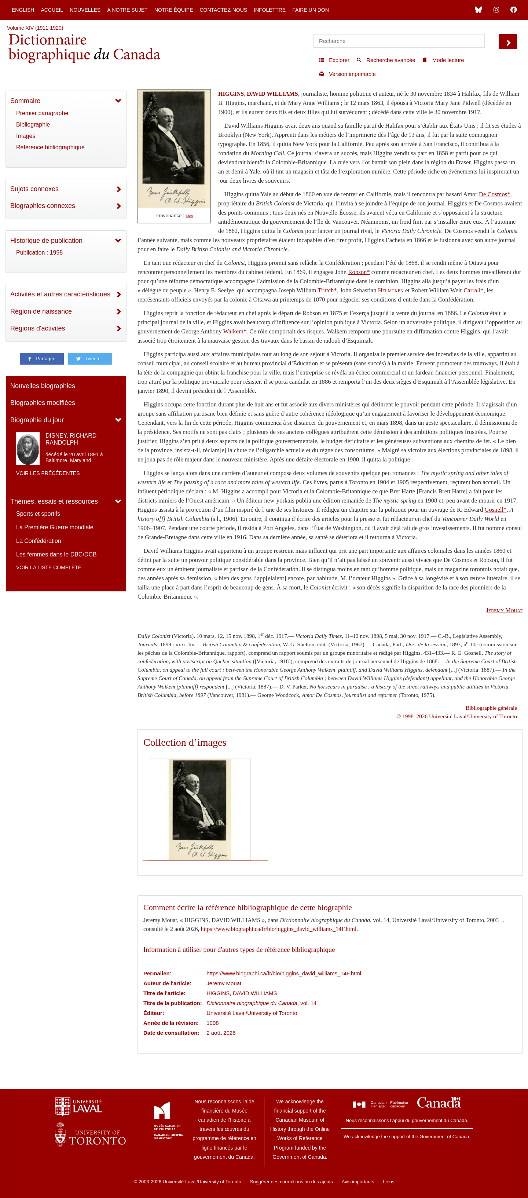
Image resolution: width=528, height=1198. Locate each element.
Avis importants (358, 1181)
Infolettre (270, 10)
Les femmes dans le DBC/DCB (56, 554)
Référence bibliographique (50, 147)
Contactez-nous (223, 10)
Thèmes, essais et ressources (54, 501)
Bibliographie (33, 124)
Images (25, 136)
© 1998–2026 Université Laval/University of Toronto (457, 716)
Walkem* (234, 331)
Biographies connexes (42, 205)
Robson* (359, 272)
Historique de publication (46, 240)
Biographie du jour (37, 420)
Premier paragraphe (42, 113)
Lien (189, 216)
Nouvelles (85, 10)
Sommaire (25, 101)
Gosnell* (495, 509)
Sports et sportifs (38, 514)
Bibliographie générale (491, 708)
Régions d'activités (37, 328)
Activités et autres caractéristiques (60, 294)
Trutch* (327, 290)
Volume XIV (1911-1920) (35, 28)
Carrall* (473, 290)
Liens (388, 1181)
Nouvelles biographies (42, 386)
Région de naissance (41, 311)
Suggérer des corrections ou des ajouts (291, 1181)
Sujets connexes (34, 189)
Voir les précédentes (48, 473)
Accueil (52, 10)
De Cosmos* (494, 194)
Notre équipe (173, 10)
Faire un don (310, 10)
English (23, 10)
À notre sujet (127, 10)
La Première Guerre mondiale (55, 527)
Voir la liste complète (48, 567)
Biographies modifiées (42, 402)
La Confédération (38, 541)
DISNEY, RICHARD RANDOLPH (70, 439)
